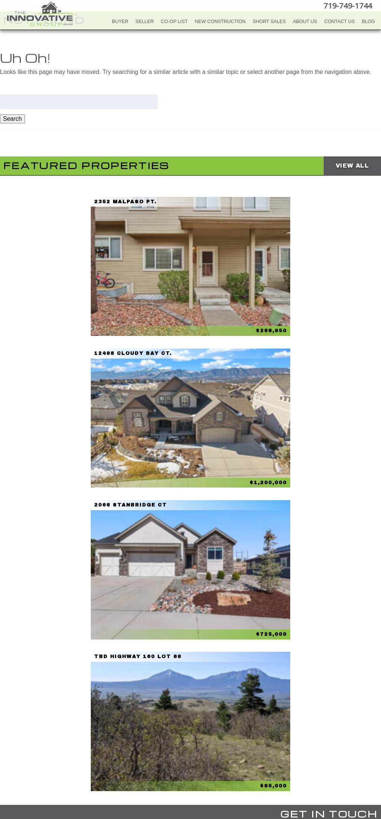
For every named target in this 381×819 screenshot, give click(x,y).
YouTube (174, 777)
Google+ (219, 777)
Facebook (159, 777)
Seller (144, 21)
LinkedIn (204, 777)
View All (352, 165)
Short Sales (269, 21)
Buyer (120, 21)
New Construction (220, 21)
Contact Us (339, 21)
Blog (368, 21)
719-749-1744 (349, 5)
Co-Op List (174, 21)
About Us (305, 21)
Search (12, 119)
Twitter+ (189, 777)
